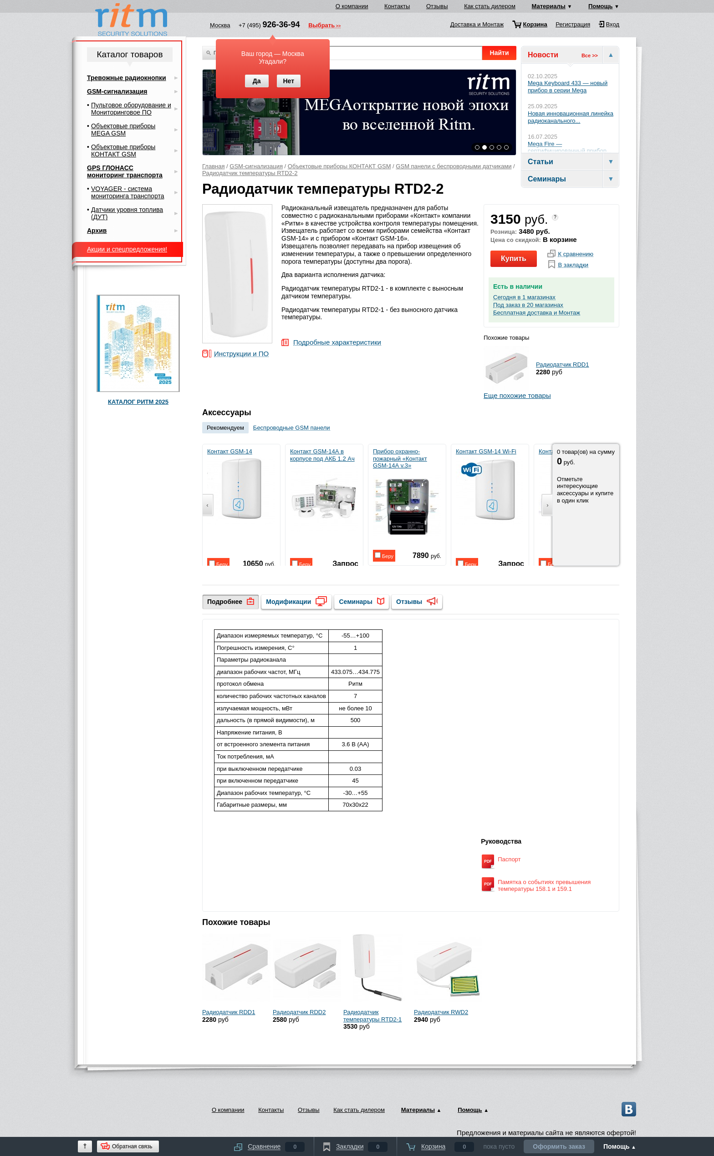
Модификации (288, 601)
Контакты (397, 6)
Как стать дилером (489, 6)
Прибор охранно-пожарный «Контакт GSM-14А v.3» (407, 493)
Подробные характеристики (337, 343)
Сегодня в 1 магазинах (524, 297)
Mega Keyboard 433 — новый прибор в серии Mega (567, 87)
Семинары (355, 601)
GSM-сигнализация (256, 166)
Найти (499, 52)
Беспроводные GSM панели (291, 428)
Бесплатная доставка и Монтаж (536, 313)
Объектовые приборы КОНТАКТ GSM (339, 166)
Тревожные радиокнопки (126, 77)
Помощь (600, 6)
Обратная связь (132, 1146)
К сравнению (575, 254)
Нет (288, 81)
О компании (352, 6)
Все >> (589, 55)
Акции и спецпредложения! (127, 249)
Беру (218, 563)
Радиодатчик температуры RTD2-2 (249, 173)
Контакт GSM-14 (241, 486)
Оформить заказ (559, 1146)
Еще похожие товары (517, 395)
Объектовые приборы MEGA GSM (123, 129)
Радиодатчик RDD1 (562, 364)
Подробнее (224, 601)
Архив (97, 230)
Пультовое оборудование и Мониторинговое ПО (131, 108)
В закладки (573, 265)
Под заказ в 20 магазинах (528, 305)
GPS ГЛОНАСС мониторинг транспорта (125, 171)
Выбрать (321, 26)
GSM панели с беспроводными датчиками (453, 166)
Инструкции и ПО (241, 354)
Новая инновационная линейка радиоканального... (570, 117)
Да (257, 81)
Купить (513, 258)
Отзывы (437, 6)
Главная (213, 166)
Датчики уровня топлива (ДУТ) (127, 213)
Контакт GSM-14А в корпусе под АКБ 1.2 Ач (324, 490)
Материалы (549, 6)
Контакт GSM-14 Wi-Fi (489, 486)
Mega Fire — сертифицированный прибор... (570, 148)
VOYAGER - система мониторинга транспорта (127, 192)
